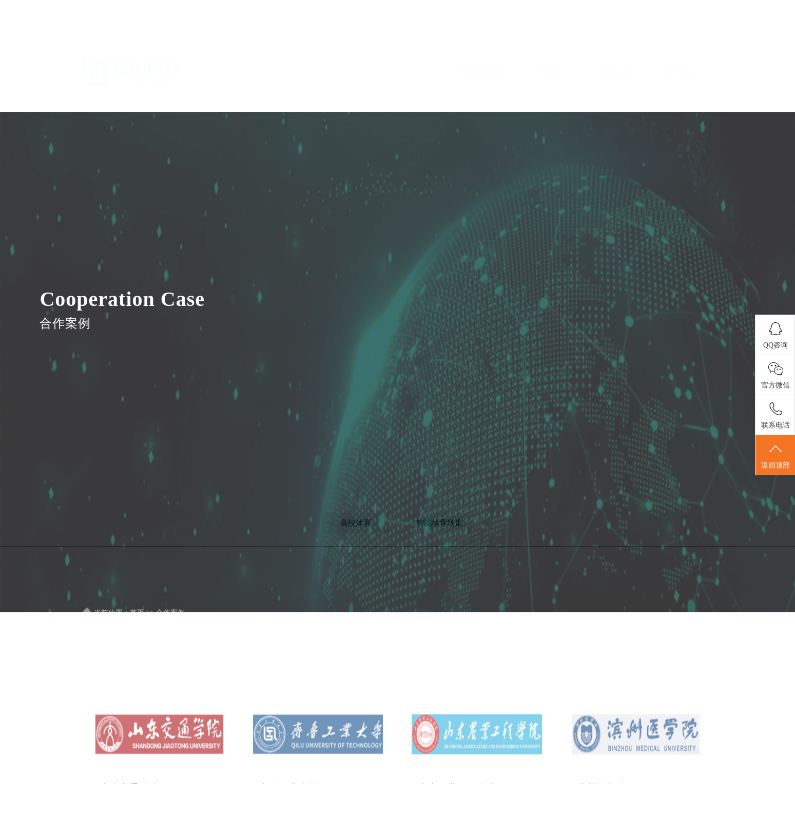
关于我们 (682, 40)
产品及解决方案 (479, 64)
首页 (411, 40)
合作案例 (547, 40)
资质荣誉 (614, 40)
